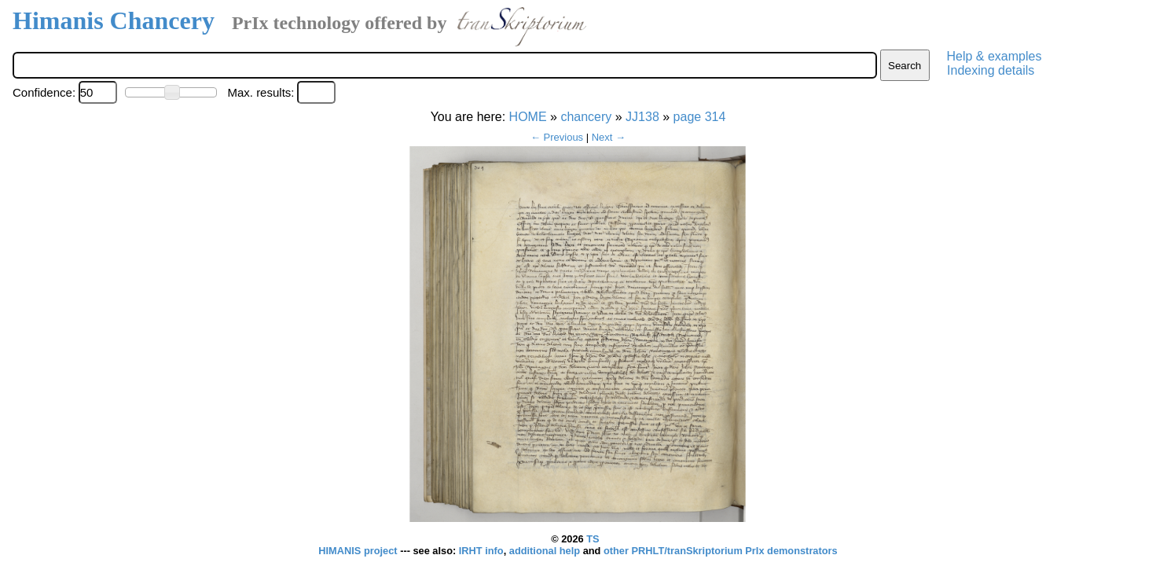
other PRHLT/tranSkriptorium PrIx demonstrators (721, 551)
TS (592, 539)
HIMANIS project (359, 551)
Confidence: (44, 92)
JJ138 (642, 116)
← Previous (556, 137)
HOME (528, 116)
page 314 (699, 116)
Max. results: (260, 92)
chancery (585, 116)
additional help (546, 551)
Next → (609, 137)
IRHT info (481, 551)
